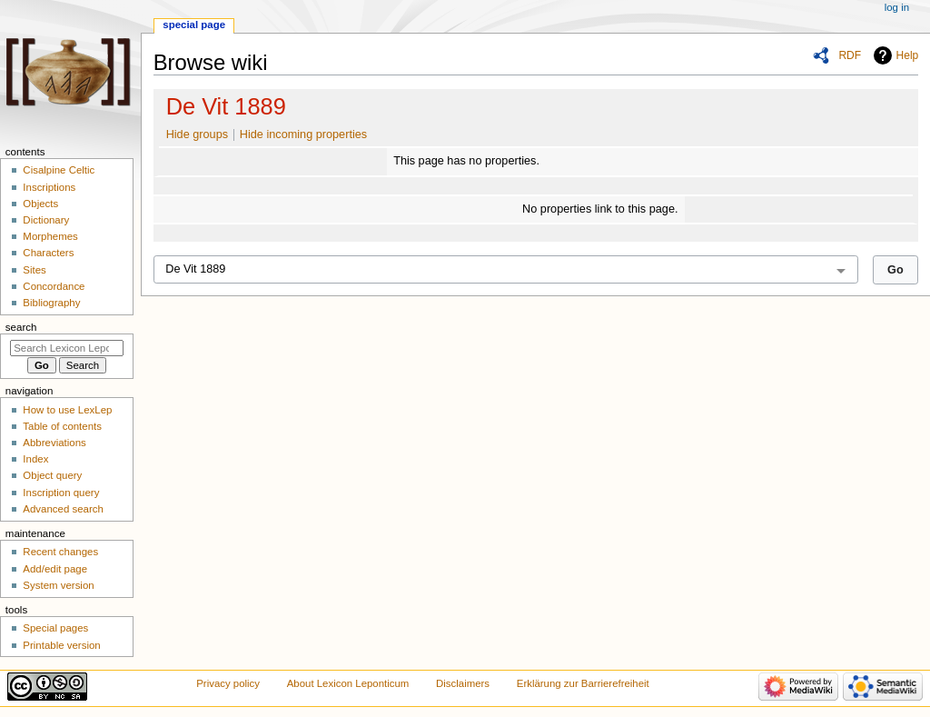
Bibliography (51, 302)
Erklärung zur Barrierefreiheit (583, 683)
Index (35, 458)
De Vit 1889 (226, 106)
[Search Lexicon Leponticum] (67, 348)
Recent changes (60, 551)
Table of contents (62, 426)
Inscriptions (49, 187)
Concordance (53, 286)
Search (21, 327)
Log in (897, 7)
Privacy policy (228, 683)
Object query (52, 475)
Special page (194, 24)
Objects (40, 203)
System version (58, 585)
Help (907, 55)
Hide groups (197, 134)
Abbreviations (54, 442)
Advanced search (63, 508)
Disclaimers (463, 683)
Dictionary (46, 219)
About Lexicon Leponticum (348, 683)
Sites (34, 269)
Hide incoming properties (303, 134)
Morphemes (50, 236)
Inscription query (61, 492)
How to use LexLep (67, 409)
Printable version (61, 645)
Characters (48, 252)
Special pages (55, 627)
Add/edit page (55, 568)
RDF (849, 55)
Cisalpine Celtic (58, 169)
